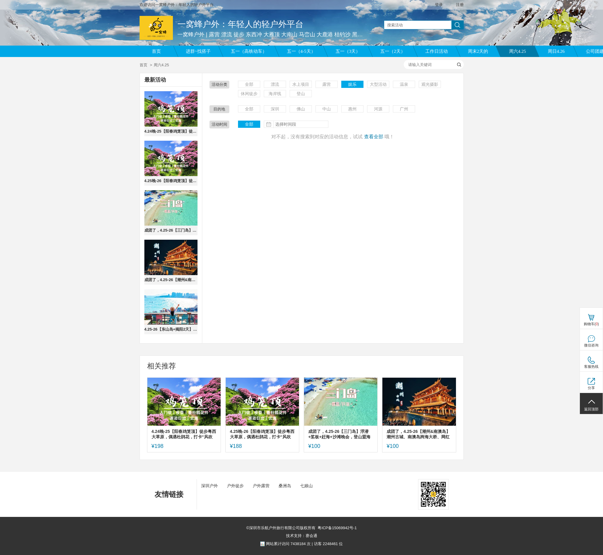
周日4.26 (556, 51)
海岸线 (275, 93)
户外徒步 (235, 486)
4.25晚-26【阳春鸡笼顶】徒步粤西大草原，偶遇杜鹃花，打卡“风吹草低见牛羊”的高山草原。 (170, 180)
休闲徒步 (249, 93)
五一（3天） (348, 51)
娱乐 (352, 84)
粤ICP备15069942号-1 (337, 528)
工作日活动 (436, 51)
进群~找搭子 (198, 51)
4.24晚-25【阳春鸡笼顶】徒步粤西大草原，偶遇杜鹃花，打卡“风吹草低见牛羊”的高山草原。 (170, 131)
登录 (439, 4)
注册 (460, 4)
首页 (156, 51)
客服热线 (591, 366)
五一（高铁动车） (249, 51)
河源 (378, 108)
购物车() (591, 324)
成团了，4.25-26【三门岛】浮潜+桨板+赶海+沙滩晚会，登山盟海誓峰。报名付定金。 (170, 230)
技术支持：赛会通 (301, 535)
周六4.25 (517, 51)
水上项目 (300, 84)
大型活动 (378, 84)
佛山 (301, 108)
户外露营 (261, 486)
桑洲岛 (285, 486)
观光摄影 (429, 84)
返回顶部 (591, 409)
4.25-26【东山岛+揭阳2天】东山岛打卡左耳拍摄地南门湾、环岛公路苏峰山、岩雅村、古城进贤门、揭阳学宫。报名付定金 (170, 329)
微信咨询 (591, 345)
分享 (591, 388)
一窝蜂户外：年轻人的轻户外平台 (240, 24)
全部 (249, 84)
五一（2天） (392, 51)
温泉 (404, 84)
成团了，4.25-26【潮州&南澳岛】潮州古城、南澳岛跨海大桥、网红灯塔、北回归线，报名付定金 (170, 280)
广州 (404, 108)
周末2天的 (478, 51)
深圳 (275, 108)
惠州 (352, 108)
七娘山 (306, 486)
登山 (301, 93)
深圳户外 (209, 486)
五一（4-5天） (301, 51)
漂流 (275, 84)
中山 (326, 108)
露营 (326, 84)
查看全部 (373, 136)
